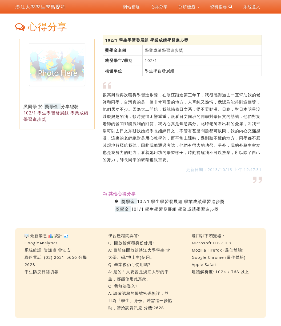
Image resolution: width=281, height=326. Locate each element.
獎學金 (52, 106)
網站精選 (131, 6)
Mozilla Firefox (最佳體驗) (218, 250)
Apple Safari (204, 264)
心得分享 (159, 6)
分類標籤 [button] (188, 6)
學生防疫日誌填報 (42, 271)
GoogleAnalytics (41, 242)
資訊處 (50, 250)
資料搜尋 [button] (221, 6)
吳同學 (30, 106)
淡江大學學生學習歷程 (40, 6)
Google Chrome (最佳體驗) (219, 257)
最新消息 (38, 235)
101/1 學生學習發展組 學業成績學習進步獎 (175, 209)
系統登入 (251, 6)
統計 (58, 235)
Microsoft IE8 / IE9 (211, 242)
